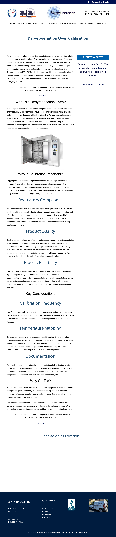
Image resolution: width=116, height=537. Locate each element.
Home (12, 23)
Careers (53, 23)
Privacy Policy (61, 532)
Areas (41, 532)
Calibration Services (36, 23)
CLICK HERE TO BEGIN (93, 85)
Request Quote (85, 23)
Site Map (70, 532)
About (21, 23)
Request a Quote (100, 2)
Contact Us (101, 23)
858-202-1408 (97, 14)
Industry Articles (68, 23)
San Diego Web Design (82, 532)
